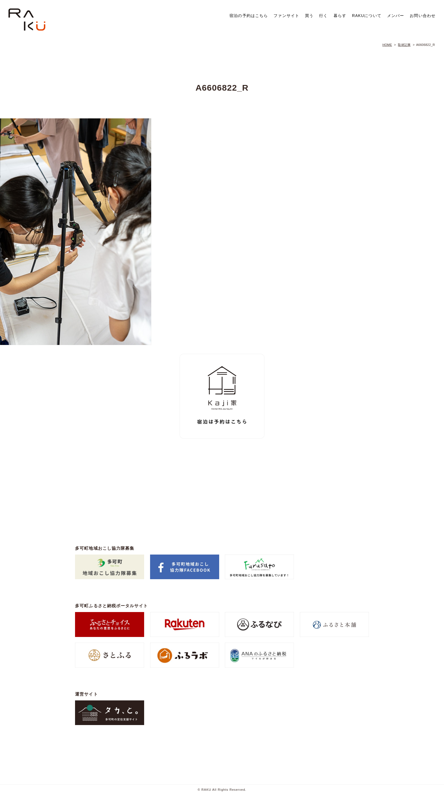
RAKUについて (366, 15)
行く (323, 15)
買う (309, 15)
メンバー (395, 15)
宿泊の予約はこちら (248, 15)
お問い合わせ (423, 15)
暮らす (340, 15)
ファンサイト (286, 15)
